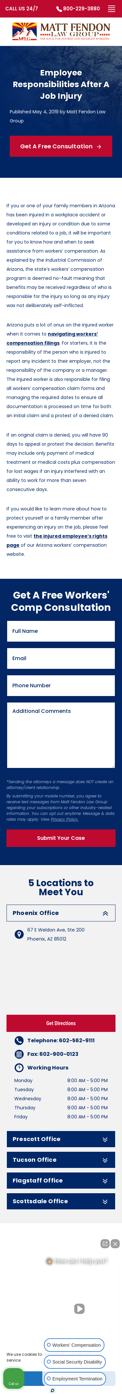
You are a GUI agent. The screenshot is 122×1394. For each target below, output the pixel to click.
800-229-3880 (81, 8)
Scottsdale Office (61, 1201)
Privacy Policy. (65, 819)
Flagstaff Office (61, 1180)
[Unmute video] (80, 1308)
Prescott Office (61, 1139)
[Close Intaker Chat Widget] (115, 1243)
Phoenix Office (61, 913)
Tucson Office (61, 1160)
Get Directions (61, 1023)
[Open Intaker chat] (52, 1390)
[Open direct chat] (105, 1243)
